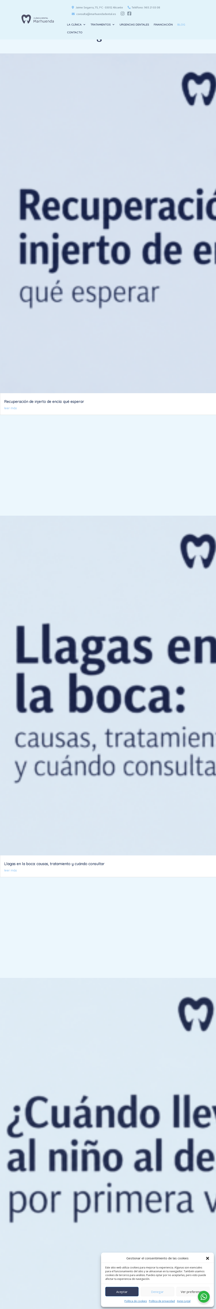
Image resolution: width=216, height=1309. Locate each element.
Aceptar (122, 1292)
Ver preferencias (193, 1292)
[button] (207, 1258)
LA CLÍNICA (74, 24)
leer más (10, 408)
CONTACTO (74, 32)
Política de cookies (135, 1301)
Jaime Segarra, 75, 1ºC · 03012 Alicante (97, 8)
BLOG (181, 24)
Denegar (157, 1292)
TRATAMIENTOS (100, 24)
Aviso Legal (183, 1301)
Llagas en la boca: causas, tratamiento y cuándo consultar (54, 863)
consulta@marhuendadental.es (94, 14)
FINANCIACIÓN (163, 24)
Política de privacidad (162, 1301)
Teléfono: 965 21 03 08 (144, 8)
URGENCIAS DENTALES (134, 24)
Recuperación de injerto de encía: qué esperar (44, 401)
